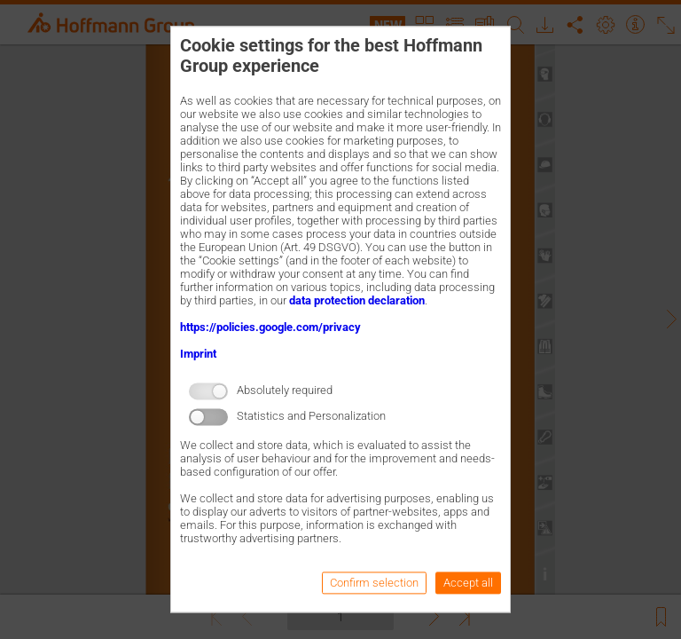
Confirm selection (374, 583)
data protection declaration (357, 300)
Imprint (198, 353)
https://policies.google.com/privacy (270, 327)
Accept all (468, 583)
